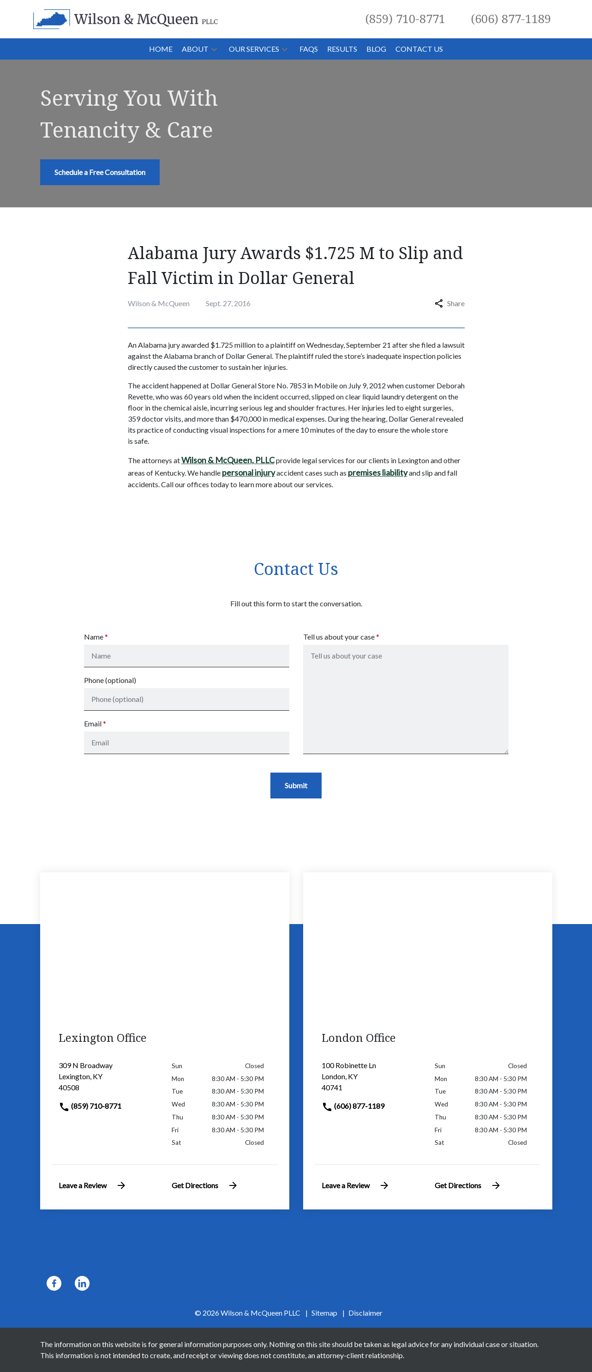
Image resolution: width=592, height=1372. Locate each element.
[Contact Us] (419, 48)
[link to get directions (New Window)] (108, 1080)
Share (450, 303)
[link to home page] (125, 18)
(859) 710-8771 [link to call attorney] (90, 1105)
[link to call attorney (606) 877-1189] (511, 19)
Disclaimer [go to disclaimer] (365, 1312)
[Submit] (296, 785)
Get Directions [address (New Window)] (205, 1185)
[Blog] (376, 48)
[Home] (161, 48)
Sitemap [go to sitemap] (324, 1312)
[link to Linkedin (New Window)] (82, 1283)
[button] (214, 49)
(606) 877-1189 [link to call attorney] (353, 1105)
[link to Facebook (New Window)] (54, 1283)
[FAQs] (308, 48)
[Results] (342, 48)
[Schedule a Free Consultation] (100, 172)
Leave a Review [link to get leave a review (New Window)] (93, 1185)
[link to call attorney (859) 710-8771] (405, 19)
